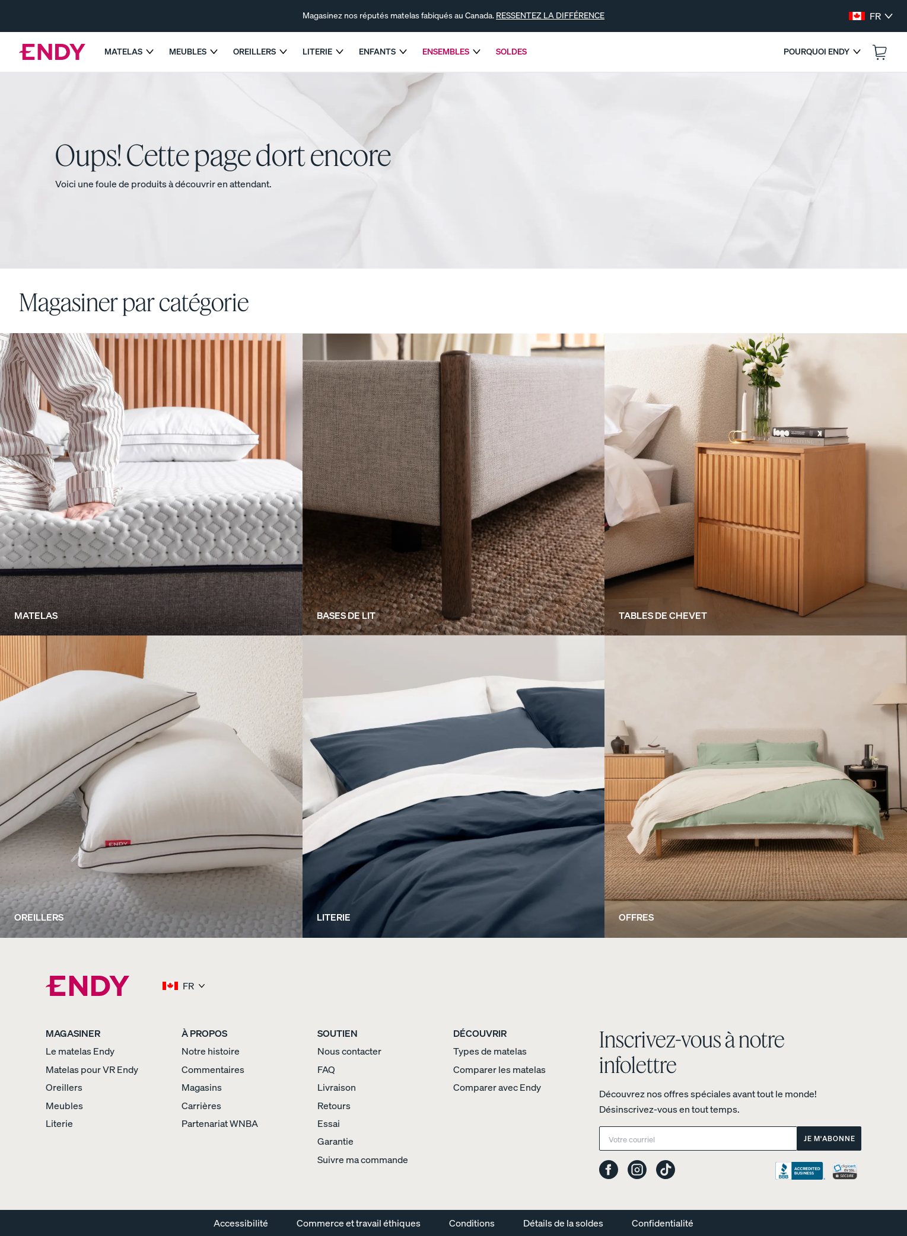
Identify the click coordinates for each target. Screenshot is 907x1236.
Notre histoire (211, 1051)
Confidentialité (662, 1222)
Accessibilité (241, 1222)
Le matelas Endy (80, 1051)
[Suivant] (799, 16)
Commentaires (213, 1069)
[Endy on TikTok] (665, 1170)
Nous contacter (349, 1051)
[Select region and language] (871, 16)
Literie (59, 1123)
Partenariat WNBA (220, 1123)
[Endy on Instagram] (637, 1170)
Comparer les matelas (499, 1069)
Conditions (472, 1222)
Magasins (202, 1087)
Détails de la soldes (563, 1222)
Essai (328, 1123)
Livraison (336, 1087)
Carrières (201, 1105)
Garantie (335, 1141)
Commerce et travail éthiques (359, 1222)
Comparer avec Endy (497, 1087)
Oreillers (64, 1087)
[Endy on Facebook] (608, 1170)
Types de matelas (490, 1051)
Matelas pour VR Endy (92, 1069)
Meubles (64, 1105)
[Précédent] (108, 16)
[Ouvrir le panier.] (879, 52)
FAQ (326, 1069)
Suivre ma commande (362, 1159)
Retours (334, 1105)
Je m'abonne (830, 1138)
